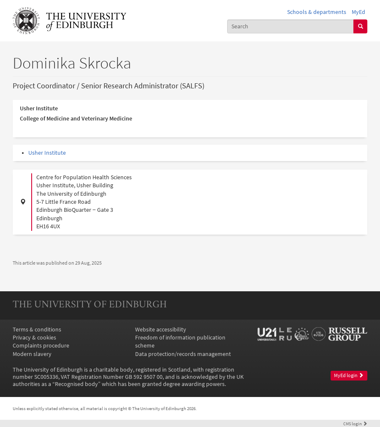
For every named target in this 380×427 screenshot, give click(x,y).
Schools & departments (316, 12)
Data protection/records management (183, 354)
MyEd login (349, 375)
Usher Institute (47, 152)
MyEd (358, 12)
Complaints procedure (41, 345)
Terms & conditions (37, 329)
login (355, 424)
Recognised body (76, 384)
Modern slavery (32, 354)
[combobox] (290, 26)
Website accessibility (160, 329)
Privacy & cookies (34, 337)
